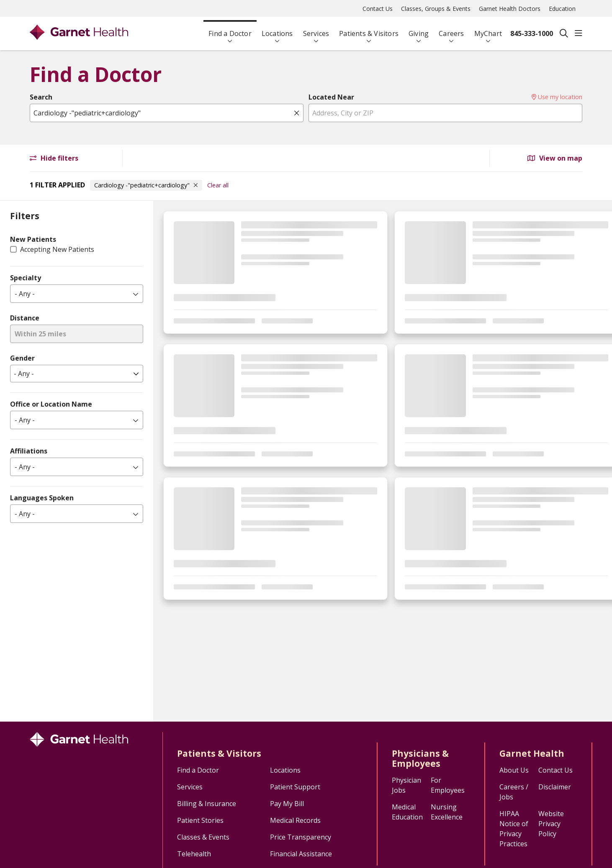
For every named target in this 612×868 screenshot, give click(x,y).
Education (562, 9)
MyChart (488, 30)
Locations (277, 30)
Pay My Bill (287, 803)
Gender (22, 358)
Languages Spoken (42, 497)
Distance (24, 318)
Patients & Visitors (369, 30)
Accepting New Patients (57, 249)
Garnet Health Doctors (509, 9)
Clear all (218, 185)
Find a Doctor (230, 30)
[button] (578, 33)
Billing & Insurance (206, 803)
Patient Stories (200, 820)
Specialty (25, 277)
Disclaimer (554, 786)
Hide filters (54, 158)
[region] (382, 461)
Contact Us (378, 9)
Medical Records (295, 820)
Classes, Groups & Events (436, 9)
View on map (554, 158)
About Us (514, 770)
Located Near (331, 97)
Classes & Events (203, 837)
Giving (419, 30)
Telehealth (194, 853)
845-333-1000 (531, 33)
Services (316, 30)
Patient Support (295, 786)
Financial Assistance (301, 853)
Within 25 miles (40, 333)
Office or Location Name (51, 404)
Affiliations (28, 451)
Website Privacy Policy (551, 823)
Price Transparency (300, 837)
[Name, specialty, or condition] (166, 113)
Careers (451, 30)
